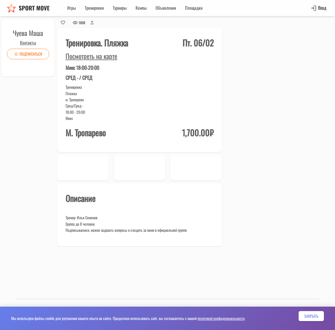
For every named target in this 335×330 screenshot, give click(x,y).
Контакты (28, 42)
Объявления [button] (166, 7)
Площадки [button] (193, 7)
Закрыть (311, 316)
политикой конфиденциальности (221, 318)
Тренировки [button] (94, 7)
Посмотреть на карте (91, 56)
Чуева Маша (28, 33)
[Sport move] (28, 8)
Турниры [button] (120, 7)
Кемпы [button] (141, 7)
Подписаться (28, 54)
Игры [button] (71, 7)
